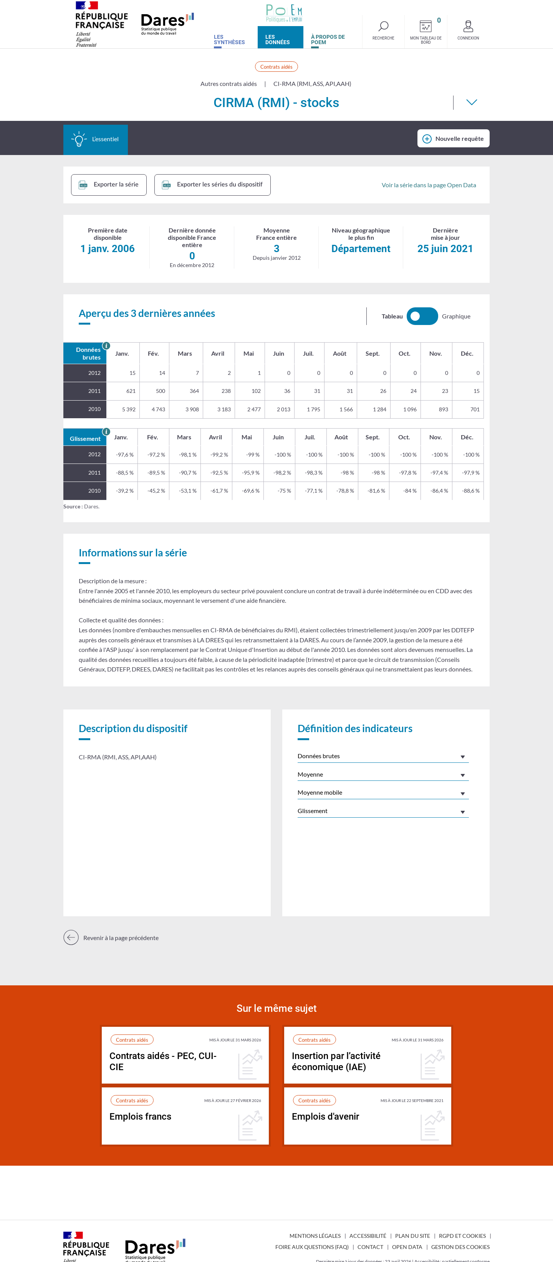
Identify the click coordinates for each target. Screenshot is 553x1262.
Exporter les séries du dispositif (212, 185)
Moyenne (310, 774)
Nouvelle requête (459, 138)
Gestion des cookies (460, 1247)
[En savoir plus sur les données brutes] (106, 345)
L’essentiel (95, 139)
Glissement (313, 810)
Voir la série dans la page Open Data (429, 184)
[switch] (422, 316)
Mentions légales (315, 1235)
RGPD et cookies (462, 1235)
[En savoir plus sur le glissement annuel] (106, 431)
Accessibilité (367, 1235)
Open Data (407, 1247)
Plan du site (412, 1235)
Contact (370, 1247)
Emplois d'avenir (325, 1116)
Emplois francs (140, 1116)
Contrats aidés (276, 67)
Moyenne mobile (320, 792)
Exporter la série (108, 185)
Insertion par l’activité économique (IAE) (336, 1061)
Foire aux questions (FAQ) (312, 1247)
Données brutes (319, 755)
